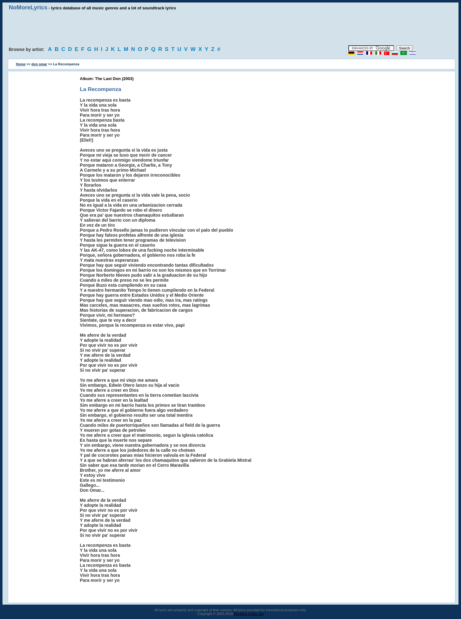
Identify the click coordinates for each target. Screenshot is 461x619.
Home (21, 64)
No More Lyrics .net (249, 614)
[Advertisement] (230, 28)
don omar (39, 64)
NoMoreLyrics (28, 7)
